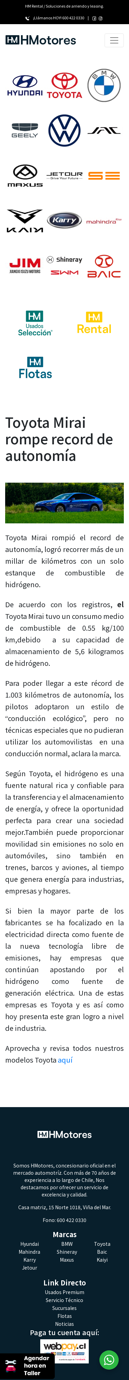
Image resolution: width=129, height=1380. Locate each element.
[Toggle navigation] (114, 40)
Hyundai (29, 1243)
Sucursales (64, 1307)
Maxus (67, 1259)
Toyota (102, 1243)
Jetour (29, 1267)
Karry (29, 1259)
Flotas (64, 1315)
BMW (67, 1243)
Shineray (67, 1251)
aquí (65, 1060)
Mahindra (29, 1251)
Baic (102, 1251)
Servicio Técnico (64, 1300)
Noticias (64, 1323)
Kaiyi (102, 1259)
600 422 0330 (73, 17)
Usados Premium (64, 1292)
